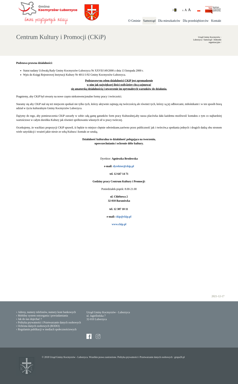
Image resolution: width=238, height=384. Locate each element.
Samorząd (149, 20)
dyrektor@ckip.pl (123, 166)
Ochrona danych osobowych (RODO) (39, 325)
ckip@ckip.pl (123, 216)
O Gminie (134, 20)
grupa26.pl (179, 357)
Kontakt (216, 20)
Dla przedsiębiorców (196, 20)
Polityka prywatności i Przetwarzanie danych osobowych (49, 322)
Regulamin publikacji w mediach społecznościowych (47, 329)
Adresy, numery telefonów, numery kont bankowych (47, 312)
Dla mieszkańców (169, 20)
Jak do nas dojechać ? (30, 319)
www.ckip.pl (119, 224)
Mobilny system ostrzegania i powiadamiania (43, 315)
